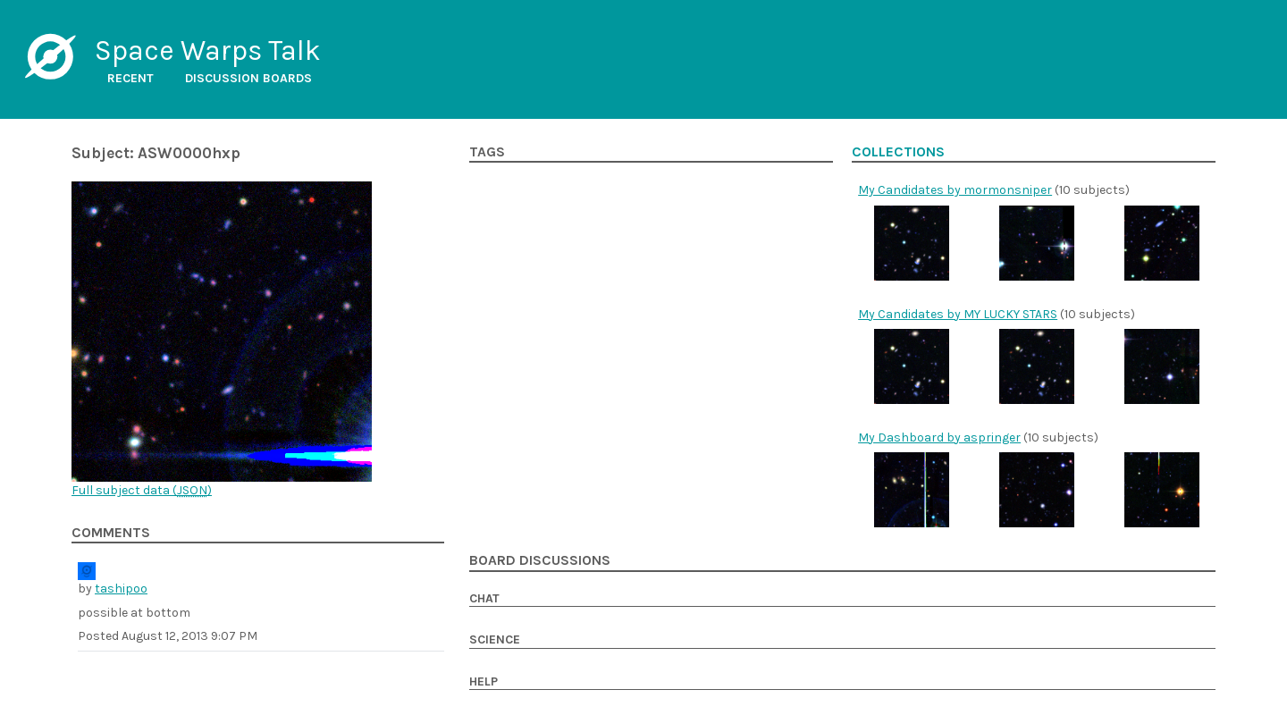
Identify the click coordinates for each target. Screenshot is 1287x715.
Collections (898, 152)
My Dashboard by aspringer (939, 437)
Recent (130, 78)
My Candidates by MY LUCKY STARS (957, 314)
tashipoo (121, 588)
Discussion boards (248, 78)
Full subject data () (142, 490)
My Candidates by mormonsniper (955, 190)
